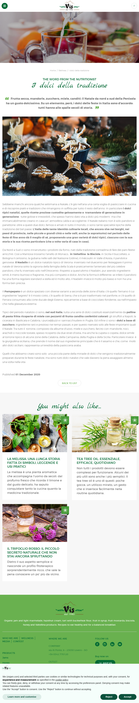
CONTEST (18, 641)
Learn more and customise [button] (22, 696)
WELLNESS (27, 638)
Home (53, 70)
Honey (5, 662)
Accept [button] (127, 696)
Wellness (62, 70)
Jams (5, 657)
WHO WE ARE (10, 638)
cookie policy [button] (61, 680)
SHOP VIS (105, 663)
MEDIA (6, 641)
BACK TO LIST (69, 383)
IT (134, 6)
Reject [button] (109, 696)
